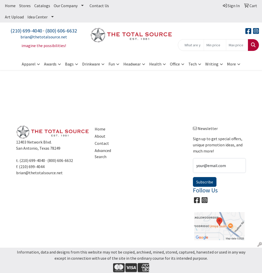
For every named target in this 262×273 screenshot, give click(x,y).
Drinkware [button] (91, 64)
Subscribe (204, 181)
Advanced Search (103, 153)
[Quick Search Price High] (237, 45)
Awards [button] (50, 64)
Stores (25, 5)
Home (10, 5)
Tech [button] (192, 64)
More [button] (231, 64)
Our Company (66, 5)
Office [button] (175, 64)
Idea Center (37, 16)
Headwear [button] (132, 64)
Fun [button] (111, 64)
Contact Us (99, 5)
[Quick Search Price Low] (215, 45)
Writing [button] (212, 64)
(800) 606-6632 (61, 30)
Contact (102, 143)
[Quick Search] (191, 45)
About (100, 136)
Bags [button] (69, 64)
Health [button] (155, 64)
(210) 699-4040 (26, 30)
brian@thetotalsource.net (43, 36)
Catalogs (42, 5)
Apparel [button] (29, 64)
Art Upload (14, 16)
